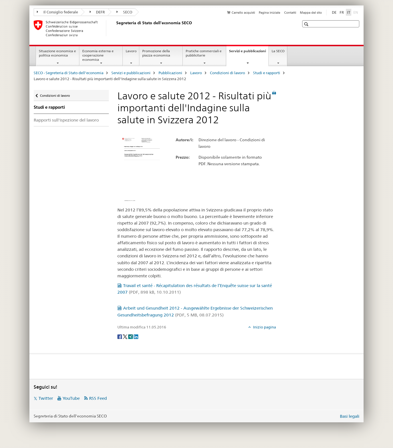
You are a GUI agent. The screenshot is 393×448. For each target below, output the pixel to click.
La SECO (278, 51)
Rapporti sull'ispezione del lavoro (66, 120)
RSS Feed (98, 398)
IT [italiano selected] (348, 12)
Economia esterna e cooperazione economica (98, 55)
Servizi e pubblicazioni (248, 53)
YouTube (71, 398)
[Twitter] (125, 336)
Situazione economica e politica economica (57, 53)
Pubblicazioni (170, 72)
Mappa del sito (311, 13)
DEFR (97, 12)
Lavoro (131, 51)
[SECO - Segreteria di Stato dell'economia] (115, 28)
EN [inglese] (356, 12)
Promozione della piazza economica (156, 53)
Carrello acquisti (243, 13)
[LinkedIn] (136, 336)
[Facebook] (120, 336)
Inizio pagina (264, 327)
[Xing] (131, 336)
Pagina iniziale (269, 13)
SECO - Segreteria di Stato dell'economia (68, 72)
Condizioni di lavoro (227, 72)
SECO (124, 12)
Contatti (290, 13)
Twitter (46, 398)
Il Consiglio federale (57, 12)
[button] (307, 24)
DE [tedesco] (334, 12)
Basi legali (349, 416)
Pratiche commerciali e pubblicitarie (204, 53)
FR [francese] (342, 12)
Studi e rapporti (266, 72)
